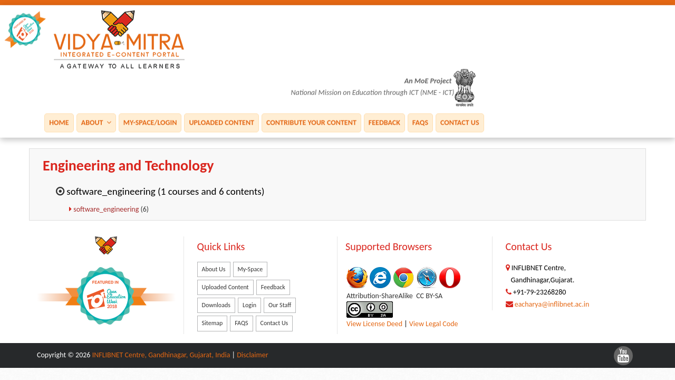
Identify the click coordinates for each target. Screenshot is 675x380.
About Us (214, 269)
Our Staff (279, 305)
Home (59, 122)
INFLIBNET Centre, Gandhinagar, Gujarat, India (161, 354)
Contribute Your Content (311, 122)
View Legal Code (433, 323)
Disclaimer (252, 354)
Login (249, 305)
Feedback (384, 122)
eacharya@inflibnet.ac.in (552, 304)
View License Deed (374, 323)
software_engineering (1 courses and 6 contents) (165, 191)
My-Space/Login (150, 122)
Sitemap (212, 323)
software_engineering (106, 209)
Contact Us (459, 122)
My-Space (250, 269)
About (96, 122)
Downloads (216, 305)
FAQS (420, 122)
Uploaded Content (221, 122)
